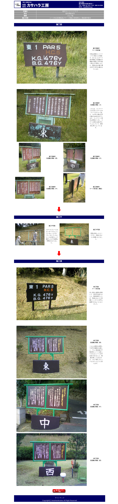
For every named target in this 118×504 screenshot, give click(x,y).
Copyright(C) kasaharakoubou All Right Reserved (59, 500)
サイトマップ (59, 498)
